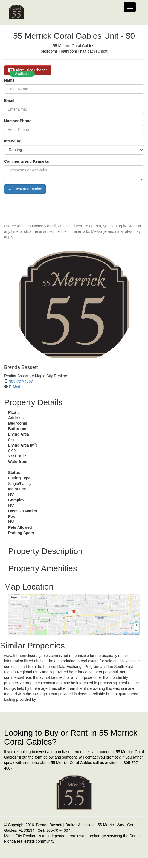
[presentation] (45, 208)
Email (9, 100)
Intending (12, 141)
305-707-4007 (21, 381)
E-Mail (14, 387)
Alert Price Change (28, 70)
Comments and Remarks (26, 161)
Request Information (25, 189)
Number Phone (17, 121)
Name (9, 80)
